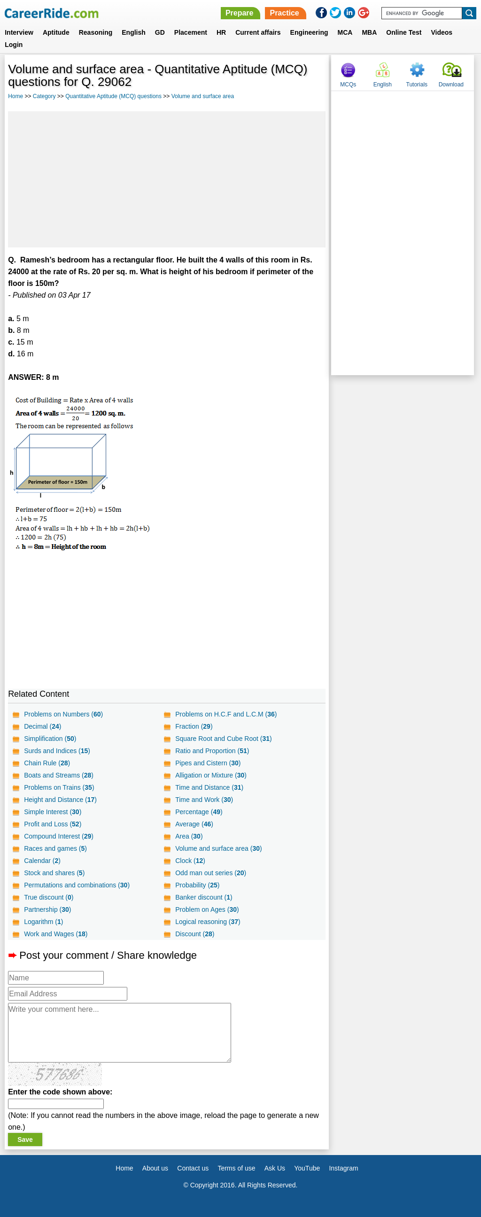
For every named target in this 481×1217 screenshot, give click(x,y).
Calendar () (42, 860)
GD (160, 32)
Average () (194, 824)
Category (44, 96)
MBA (369, 32)
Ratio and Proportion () (212, 751)
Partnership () (47, 909)
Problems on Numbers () (63, 714)
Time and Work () (204, 799)
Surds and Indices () (57, 751)
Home (15, 96)
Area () (188, 836)
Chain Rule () (47, 763)
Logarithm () (43, 921)
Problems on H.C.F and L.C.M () (226, 714)
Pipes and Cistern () (207, 763)
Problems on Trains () (59, 787)
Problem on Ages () (207, 909)
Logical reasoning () (207, 921)
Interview (19, 32)
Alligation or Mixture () (211, 775)
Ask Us (274, 1168)
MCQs (348, 84)
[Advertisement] (167, 179)
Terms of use (236, 1168)
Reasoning (96, 32)
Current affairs (257, 32)
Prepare (239, 13)
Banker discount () (203, 897)
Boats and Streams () (58, 775)
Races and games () (55, 848)
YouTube (307, 1168)
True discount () (48, 897)
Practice (284, 13)
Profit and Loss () (52, 824)
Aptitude (56, 32)
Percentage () (198, 812)
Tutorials (417, 84)
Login (14, 44)
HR (221, 32)
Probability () (197, 885)
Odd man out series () (210, 873)
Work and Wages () (55, 934)
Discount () (194, 934)
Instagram (343, 1168)
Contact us (193, 1168)
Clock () (190, 860)
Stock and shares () (54, 873)
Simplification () (50, 738)
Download (451, 84)
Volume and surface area (202, 96)
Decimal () (42, 726)
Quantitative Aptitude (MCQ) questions (113, 96)
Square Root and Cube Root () (223, 738)
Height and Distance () (60, 799)
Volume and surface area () (218, 848)
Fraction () (193, 726)
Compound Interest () (58, 836)
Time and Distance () (209, 787)
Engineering (309, 32)
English (134, 32)
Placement (190, 32)
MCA (345, 32)
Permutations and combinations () (77, 885)
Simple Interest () (52, 812)
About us (155, 1168)
